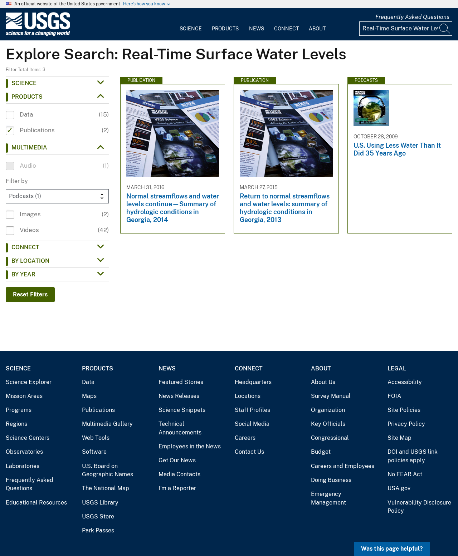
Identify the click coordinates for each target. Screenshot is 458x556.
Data (88, 382)
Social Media (252, 423)
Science (191, 28)
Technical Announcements (180, 428)
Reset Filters (30, 294)
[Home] (38, 34)
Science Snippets (182, 410)
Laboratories (22, 466)
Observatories (24, 451)
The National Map (105, 488)
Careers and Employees (342, 466)
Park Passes (98, 530)
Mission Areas (24, 396)
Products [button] (27, 96)
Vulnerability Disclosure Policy (419, 507)
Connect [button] (25, 247)
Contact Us (249, 451)
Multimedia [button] (29, 147)
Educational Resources (36, 502)
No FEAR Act (405, 474)
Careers (245, 437)
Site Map (399, 437)
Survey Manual (331, 396)
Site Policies (404, 410)
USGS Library (100, 502)
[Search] (445, 28)
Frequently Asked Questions (412, 17)
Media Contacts (179, 474)
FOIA (394, 396)
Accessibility (405, 382)
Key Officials (328, 423)
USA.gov (399, 488)
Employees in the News (190, 446)
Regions (16, 423)
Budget (321, 451)
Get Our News (177, 460)
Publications (98, 410)
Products (225, 28)
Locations (247, 396)
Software (94, 451)
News (256, 28)
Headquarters (253, 382)
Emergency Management (328, 498)
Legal (397, 368)
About (317, 28)
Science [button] (23, 83)
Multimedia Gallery (107, 423)
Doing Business (331, 480)
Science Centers (27, 437)
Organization (328, 410)
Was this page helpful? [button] (392, 548)
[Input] (405, 28)
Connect (286, 28)
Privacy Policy (406, 423)
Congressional (330, 437)
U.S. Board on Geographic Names (107, 470)
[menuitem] (191, 24)
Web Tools (95, 437)
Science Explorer (29, 382)
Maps (89, 396)
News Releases (179, 396)
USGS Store (98, 516)
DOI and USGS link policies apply (413, 456)
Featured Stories (181, 382)
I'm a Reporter (177, 488)
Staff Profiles (252, 410)
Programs (18, 410)
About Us (323, 382)
